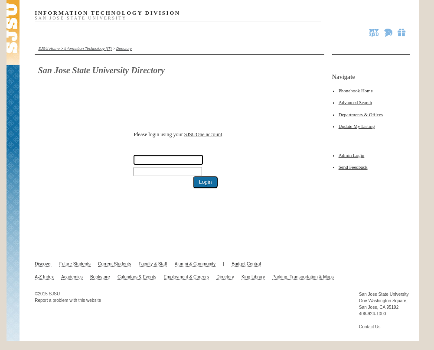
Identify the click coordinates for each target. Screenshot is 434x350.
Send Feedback (353, 167)
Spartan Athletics (388, 32)
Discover (43, 264)
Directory (124, 48)
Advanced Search (355, 102)
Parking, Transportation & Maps (303, 277)
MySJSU (374, 32)
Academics (71, 277)
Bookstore (100, 277)
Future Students (75, 264)
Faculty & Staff (153, 264)
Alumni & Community (195, 264)
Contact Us (369, 326)
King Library (253, 277)
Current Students (114, 264)
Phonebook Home (356, 90)
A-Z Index (44, 277)
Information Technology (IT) (88, 48)
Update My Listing (357, 126)
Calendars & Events (136, 277)
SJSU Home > (51, 48)
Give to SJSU (401, 32)
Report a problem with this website (68, 300)
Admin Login (352, 155)
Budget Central (246, 264)
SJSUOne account (203, 134)
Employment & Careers (186, 277)
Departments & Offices (361, 114)
